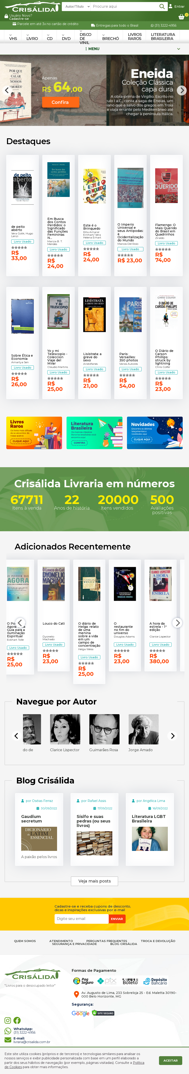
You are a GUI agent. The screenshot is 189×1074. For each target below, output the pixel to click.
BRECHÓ (110, 37)
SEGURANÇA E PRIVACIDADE (74, 943)
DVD (66, 37)
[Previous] (7, 90)
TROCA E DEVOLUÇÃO (158, 941)
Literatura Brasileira (163, 36)
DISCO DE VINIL (85, 37)
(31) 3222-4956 (163, 25)
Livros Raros (135, 36)
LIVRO (32, 37)
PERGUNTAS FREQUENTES (106, 941)
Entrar (176, 6)
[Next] (182, 90)
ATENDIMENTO (61, 941)
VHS (13, 37)
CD (50, 37)
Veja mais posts (94, 881)
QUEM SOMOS (25, 941)
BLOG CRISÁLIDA (123, 943)
